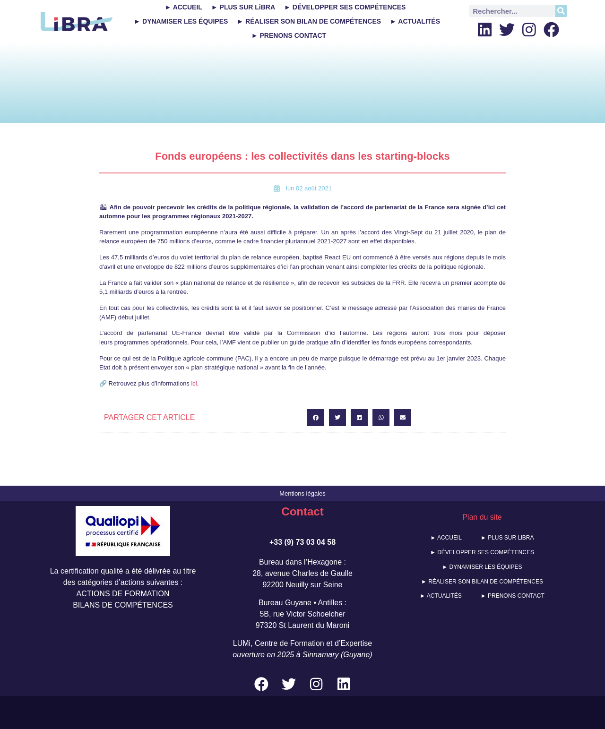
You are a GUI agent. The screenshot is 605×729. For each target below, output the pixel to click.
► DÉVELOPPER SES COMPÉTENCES (345, 7)
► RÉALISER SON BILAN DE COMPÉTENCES (309, 21)
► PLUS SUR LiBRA (243, 7)
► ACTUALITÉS (415, 21)
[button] (315, 417)
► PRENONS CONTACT (288, 35)
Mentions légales (302, 493)
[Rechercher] (561, 11)
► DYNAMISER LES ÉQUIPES (181, 21)
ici (194, 383)
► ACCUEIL (183, 7)
